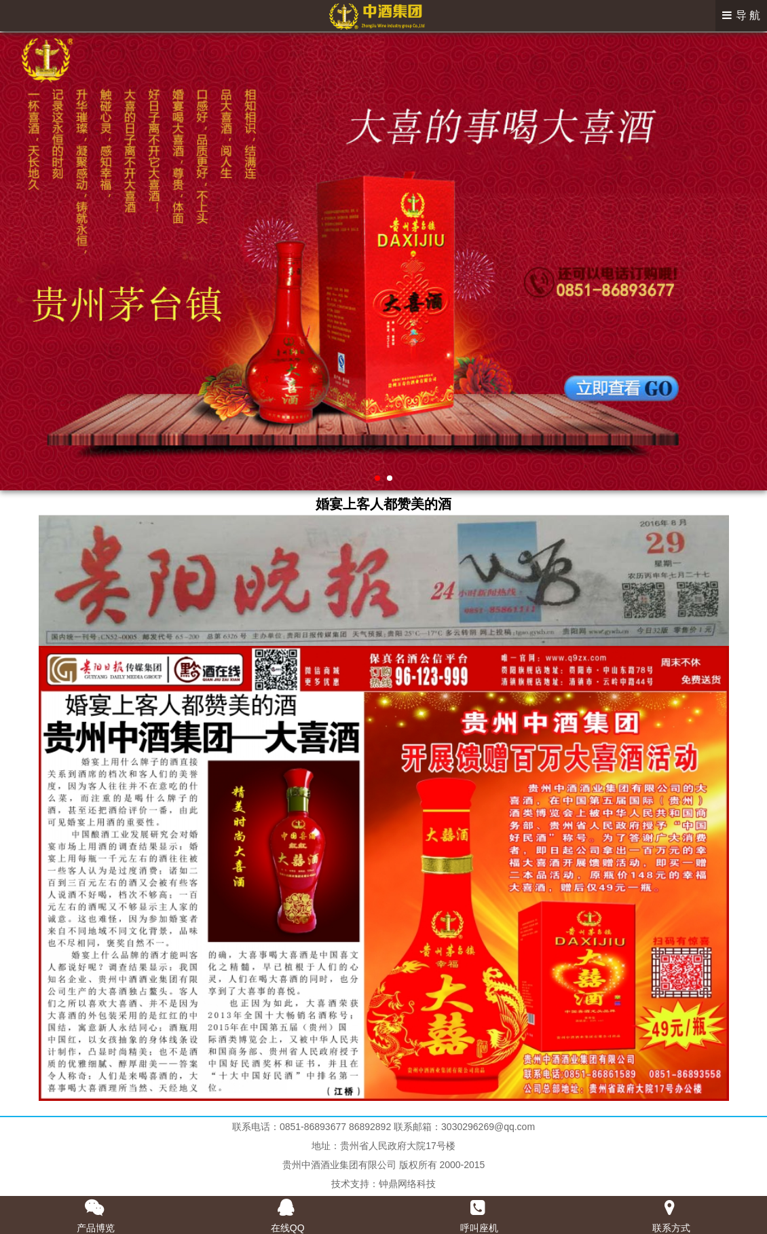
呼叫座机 (479, 1227)
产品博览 (96, 1227)
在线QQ (288, 1227)
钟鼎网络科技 (407, 1183)
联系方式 (671, 1227)
